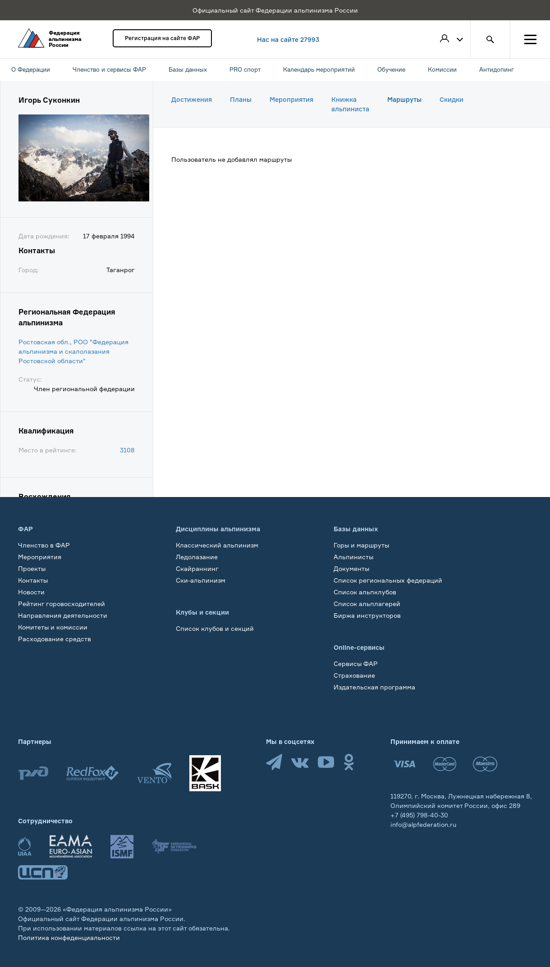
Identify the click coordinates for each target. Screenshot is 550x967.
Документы (351, 568)
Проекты (32, 568)
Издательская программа (374, 687)
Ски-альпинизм (200, 580)
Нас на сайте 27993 (288, 39)
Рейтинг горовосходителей (61, 603)
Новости (31, 592)
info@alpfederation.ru (423, 824)
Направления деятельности (62, 615)
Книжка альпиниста (350, 104)
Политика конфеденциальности (69, 937)
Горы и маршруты (361, 545)
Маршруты (404, 99)
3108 (127, 450)
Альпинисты (353, 557)
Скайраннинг (197, 568)
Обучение (33, 650)
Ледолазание (197, 557)
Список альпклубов (365, 592)
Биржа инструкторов (367, 615)
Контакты (33, 580)
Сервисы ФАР (356, 663)
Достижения (191, 99)
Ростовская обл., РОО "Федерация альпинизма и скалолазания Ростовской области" (73, 351)
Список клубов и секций (215, 628)
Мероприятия (291, 99)
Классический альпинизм (217, 545)
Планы (241, 99)
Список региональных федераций (388, 580)
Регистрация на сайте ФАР (162, 38)
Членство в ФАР (44, 545)
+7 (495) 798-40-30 (419, 815)
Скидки (451, 99)
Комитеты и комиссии (52, 627)
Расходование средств (54, 639)
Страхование (354, 675)
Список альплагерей (367, 603)
